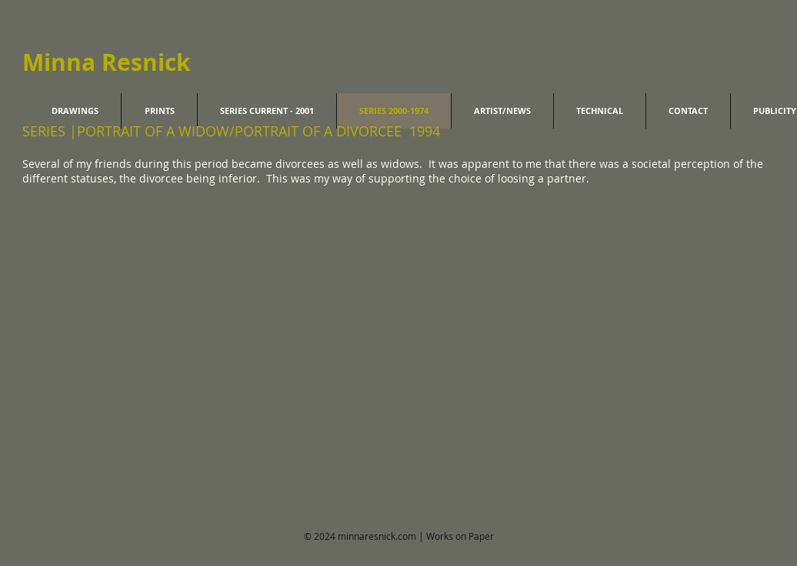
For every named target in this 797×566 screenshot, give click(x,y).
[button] (92, 321)
